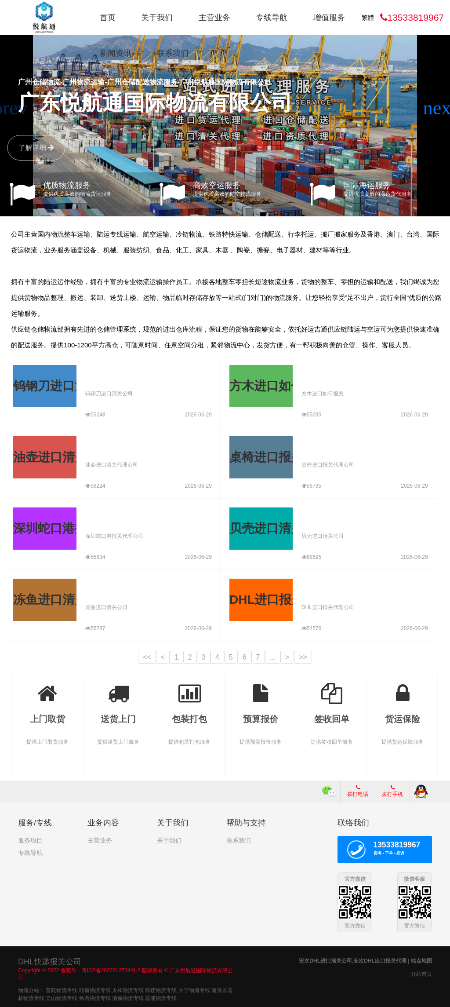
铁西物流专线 (95, 998)
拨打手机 (392, 791)
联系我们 (173, 53)
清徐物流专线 (128, 998)
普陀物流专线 (61, 990)
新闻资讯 (115, 53)
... (273, 657)
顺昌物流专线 (95, 990)
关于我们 (157, 17)
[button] (440, 108)
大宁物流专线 (194, 990)
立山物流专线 (61, 998)
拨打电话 (357, 791)
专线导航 (271, 17)
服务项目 (30, 840)
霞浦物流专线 (161, 998)
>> (303, 657)
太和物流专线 (128, 990)
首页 (108, 17)
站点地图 (421, 960)
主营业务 (214, 17)
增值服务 (329, 17)
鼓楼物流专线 (161, 990)
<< (147, 657)
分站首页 (421, 974)
